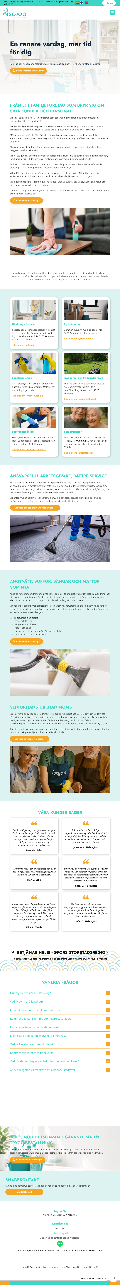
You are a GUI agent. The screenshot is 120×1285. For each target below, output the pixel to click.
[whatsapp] (60, 1244)
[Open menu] (112, 12)
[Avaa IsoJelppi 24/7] (113, 1278)
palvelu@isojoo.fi (60, 1233)
